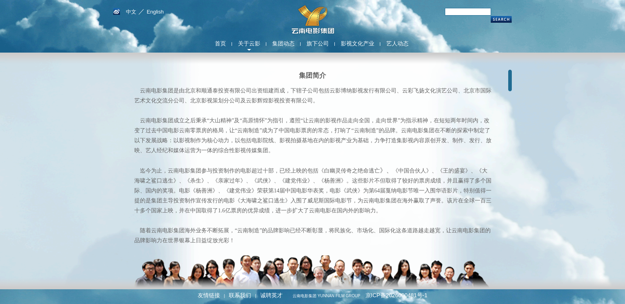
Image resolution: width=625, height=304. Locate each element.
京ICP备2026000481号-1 (397, 295)
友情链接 (209, 295)
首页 (220, 43)
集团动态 (283, 43)
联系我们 (240, 295)
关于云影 (249, 43)
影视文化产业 (357, 43)
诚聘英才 (271, 295)
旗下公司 (318, 43)
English (155, 12)
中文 (131, 12)
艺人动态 (397, 43)
